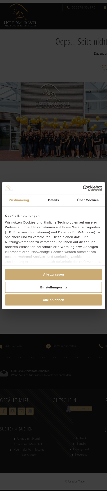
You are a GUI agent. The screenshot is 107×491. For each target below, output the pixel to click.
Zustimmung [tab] (19, 200)
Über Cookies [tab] (88, 200)
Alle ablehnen (53, 300)
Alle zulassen (53, 274)
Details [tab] (53, 200)
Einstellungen (53, 287)
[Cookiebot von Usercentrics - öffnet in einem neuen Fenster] (83, 188)
